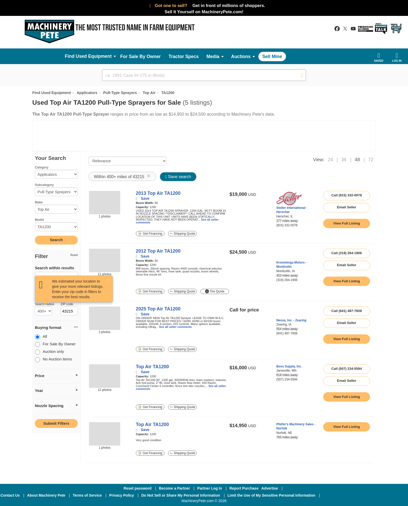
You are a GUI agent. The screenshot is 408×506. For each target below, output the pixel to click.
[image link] (104, 202)
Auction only (49, 352)
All (41, 337)
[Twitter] (365, 495)
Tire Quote (214, 291)
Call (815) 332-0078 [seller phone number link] (347, 195)
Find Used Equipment (51, 93)
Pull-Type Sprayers (120, 93)
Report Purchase (244, 488)
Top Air (149, 93)
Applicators (87, 93)
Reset (74, 255)
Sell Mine (272, 56)
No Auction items (53, 359)
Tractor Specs (184, 56)
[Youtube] (392, 495)
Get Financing (150, 233)
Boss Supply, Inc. (289, 366)
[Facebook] (337, 495)
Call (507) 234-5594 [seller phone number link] (347, 369)
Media (212, 56)
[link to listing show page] (346, 223)
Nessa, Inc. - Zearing (291, 320)
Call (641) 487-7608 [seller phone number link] (347, 311)
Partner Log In (209, 488)
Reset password (137, 488)
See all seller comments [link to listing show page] (175, 326)
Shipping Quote (182, 233)
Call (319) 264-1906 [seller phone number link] (347, 253)
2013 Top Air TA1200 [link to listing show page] (158, 193)
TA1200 (167, 93)
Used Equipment (94, 56)
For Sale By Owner (140, 56)
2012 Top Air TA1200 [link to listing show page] (158, 251)
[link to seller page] (289, 198)
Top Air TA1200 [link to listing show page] (152, 366)
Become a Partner (174, 488)
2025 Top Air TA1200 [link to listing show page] (158, 308)
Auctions (241, 56)
